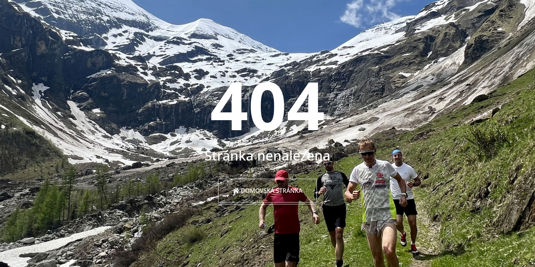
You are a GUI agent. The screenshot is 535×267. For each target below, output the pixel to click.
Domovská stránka (267, 191)
